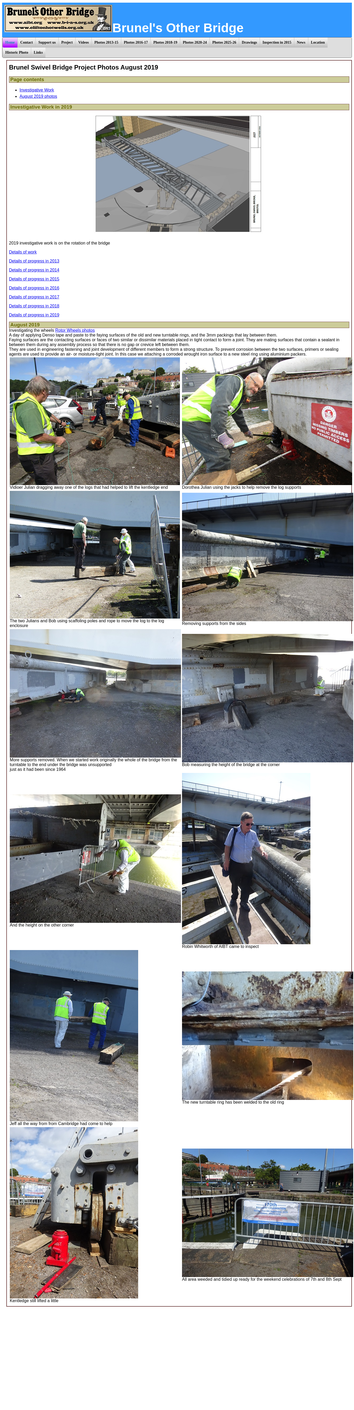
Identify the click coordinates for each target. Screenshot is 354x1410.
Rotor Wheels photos (75, 330)
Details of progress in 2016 (34, 288)
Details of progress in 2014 (34, 270)
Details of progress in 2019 (34, 315)
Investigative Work (37, 90)
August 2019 (25, 325)
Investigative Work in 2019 (41, 107)
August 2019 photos (38, 96)
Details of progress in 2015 (34, 279)
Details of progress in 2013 (34, 261)
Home (10, 42)
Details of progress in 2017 (34, 297)
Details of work (23, 252)
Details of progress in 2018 (34, 306)
